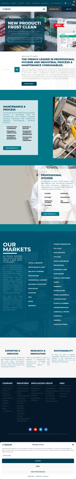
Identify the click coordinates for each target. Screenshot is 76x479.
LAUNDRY (48, 207)
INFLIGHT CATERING (36, 273)
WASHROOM (65, 199)
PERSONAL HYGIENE (49, 203)
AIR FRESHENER (64, 203)
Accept (38, 461)
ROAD (30, 303)
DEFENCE (32, 307)
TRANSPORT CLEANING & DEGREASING (27, 134)
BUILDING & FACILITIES (37, 286)
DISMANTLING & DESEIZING (12, 129)
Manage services (7, 455)
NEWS (27, 4)
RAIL (30, 298)
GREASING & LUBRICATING (12, 133)
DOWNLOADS (7, 4)
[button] (73, 445)
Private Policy (38, 476)
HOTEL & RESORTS (35, 264)
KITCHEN (48, 199)
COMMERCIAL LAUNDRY (37, 281)
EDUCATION (33, 290)
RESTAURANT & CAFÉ (36, 269)
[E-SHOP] (65, 4)
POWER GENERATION (62, 246)
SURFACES (64, 195)
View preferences (38, 472)
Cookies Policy (31, 476)
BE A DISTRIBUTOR (56, 4)
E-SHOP (69, 4)
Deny (38, 466)
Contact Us (45, 476)
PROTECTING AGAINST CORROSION (27, 140)
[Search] (17, 71)
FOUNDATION (34, 4)
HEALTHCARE (33, 277)
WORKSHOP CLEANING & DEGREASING (11, 138)
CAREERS (15, 4)
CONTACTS (22, 4)
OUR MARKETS (17, 248)
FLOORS (47, 195)
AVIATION (32, 294)
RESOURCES (42, 4)
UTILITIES (57, 258)
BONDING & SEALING (26, 129)
